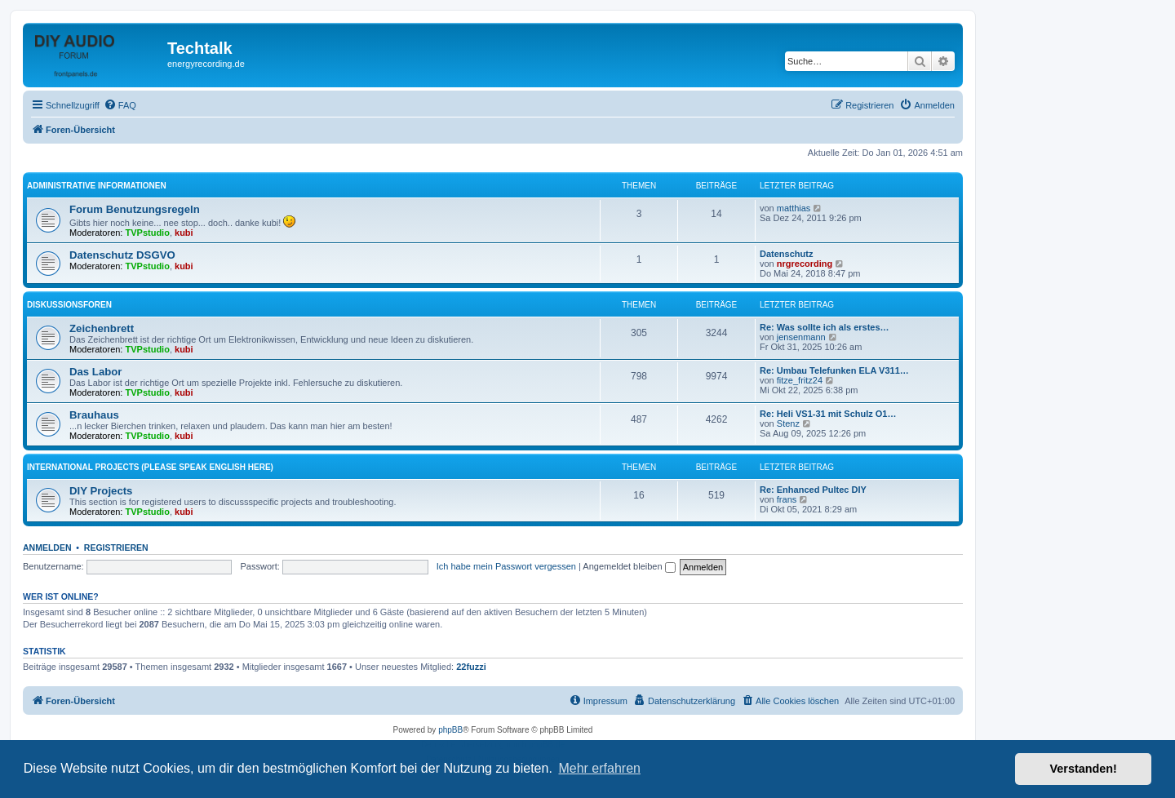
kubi (184, 232)
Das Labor (95, 372)
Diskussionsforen (69, 304)
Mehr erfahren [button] (599, 768)
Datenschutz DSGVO (122, 255)
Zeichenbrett (101, 328)
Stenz (788, 423)
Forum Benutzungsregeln (134, 209)
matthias (794, 208)
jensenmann (801, 337)
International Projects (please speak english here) (150, 467)
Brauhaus (94, 415)
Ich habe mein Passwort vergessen (506, 566)
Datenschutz (786, 254)
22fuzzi (471, 667)
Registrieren (116, 547)
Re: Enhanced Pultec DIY (813, 489)
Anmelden (47, 547)
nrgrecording (804, 263)
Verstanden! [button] (1083, 768)
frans (786, 499)
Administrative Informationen (96, 185)
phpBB (450, 729)
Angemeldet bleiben (629, 566)
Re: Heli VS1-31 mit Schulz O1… (828, 414)
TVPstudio (148, 232)
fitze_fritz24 (799, 380)
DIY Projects (100, 491)
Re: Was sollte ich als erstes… (824, 327)
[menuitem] (120, 105)
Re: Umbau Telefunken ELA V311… (834, 370)
